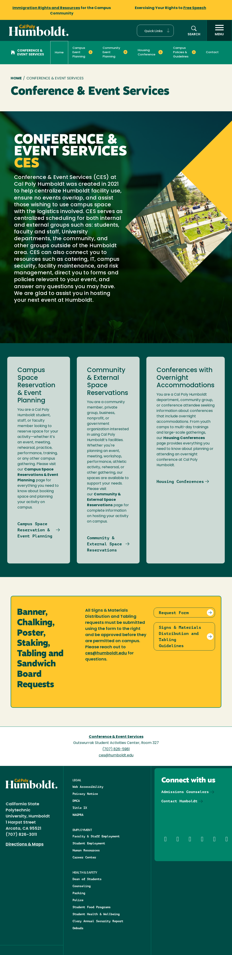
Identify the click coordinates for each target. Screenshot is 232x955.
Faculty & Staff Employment (96, 836)
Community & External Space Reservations (104, 543)
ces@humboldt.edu (106, 653)
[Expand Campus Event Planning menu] (90, 52)
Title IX (79, 808)
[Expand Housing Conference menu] (160, 52)
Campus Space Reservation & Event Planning (34, 529)
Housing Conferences (180, 481)
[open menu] (219, 30)
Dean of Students (87, 879)
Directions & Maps (25, 844)
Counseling (81, 886)
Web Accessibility (87, 787)
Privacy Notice (85, 794)
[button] (155, 31)
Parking (78, 893)
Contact (212, 52)
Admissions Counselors (185, 792)
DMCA (76, 801)
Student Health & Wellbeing (96, 914)
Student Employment (88, 843)
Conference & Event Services (27, 52)
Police (77, 900)
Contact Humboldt (179, 801)
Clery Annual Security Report (97, 921)
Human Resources (86, 850)
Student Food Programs (91, 907)
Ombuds (77, 928)
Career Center (84, 857)
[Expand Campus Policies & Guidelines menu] (194, 52)
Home (59, 52)
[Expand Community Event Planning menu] (125, 52)
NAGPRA (77, 815)
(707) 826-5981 (116, 749)
